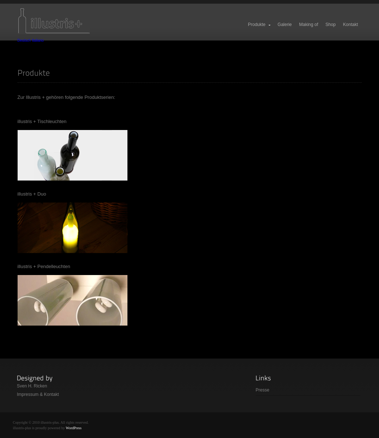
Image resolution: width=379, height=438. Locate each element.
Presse (262, 390)
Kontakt (350, 24)
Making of (308, 24)
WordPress (74, 428)
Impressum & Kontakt (38, 394)
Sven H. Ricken (32, 386)
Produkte (259, 24)
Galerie (285, 24)
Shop (331, 24)
